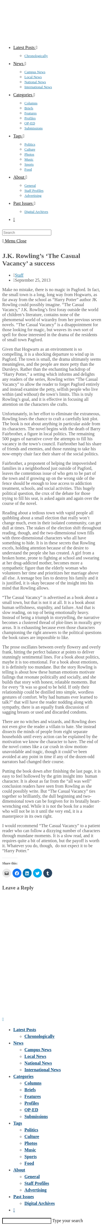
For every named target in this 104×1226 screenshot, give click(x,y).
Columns (32, 1083)
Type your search (67, 1220)
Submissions (36, 1116)
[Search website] (14, 219)
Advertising (35, 1190)
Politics (31, 1129)
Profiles (31, 1103)
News (18, 1043)
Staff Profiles (36, 1183)
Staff (19, 275)
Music (30, 1150)
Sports (30, 1156)
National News (38, 1063)
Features (32, 1096)
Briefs (30, 1089)
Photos (30, 1143)
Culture (31, 1136)
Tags (17, 1123)
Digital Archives (39, 1203)
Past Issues (23, 1196)
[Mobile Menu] (14, 241)
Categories (23, 1076)
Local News (35, 1056)
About (19, 1170)
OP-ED (31, 1109)
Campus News (37, 1049)
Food (29, 1163)
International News (42, 1069)
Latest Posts (24, 1029)
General (32, 1176)
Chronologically (39, 1036)
